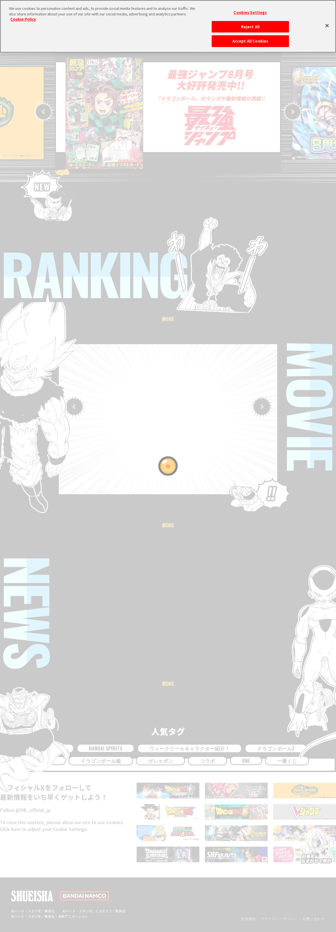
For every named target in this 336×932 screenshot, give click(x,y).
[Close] (327, 25)
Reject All (250, 26)
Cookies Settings (250, 12)
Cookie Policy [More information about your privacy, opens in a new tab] (23, 19)
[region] (168, 26)
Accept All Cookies (250, 41)
